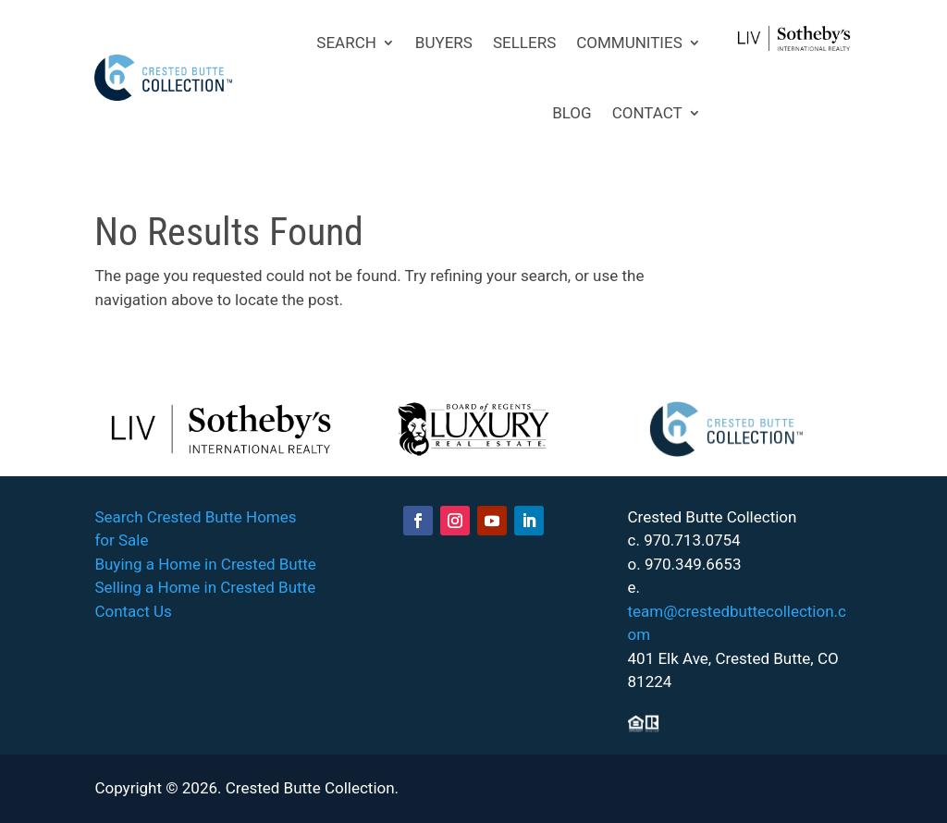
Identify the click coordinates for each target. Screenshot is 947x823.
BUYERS (444, 42)
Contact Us (132, 611)
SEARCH (346, 42)
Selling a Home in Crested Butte (204, 587)
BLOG (571, 113)
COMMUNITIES (629, 42)
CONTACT (647, 113)
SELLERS (524, 42)
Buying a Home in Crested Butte (204, 564)
